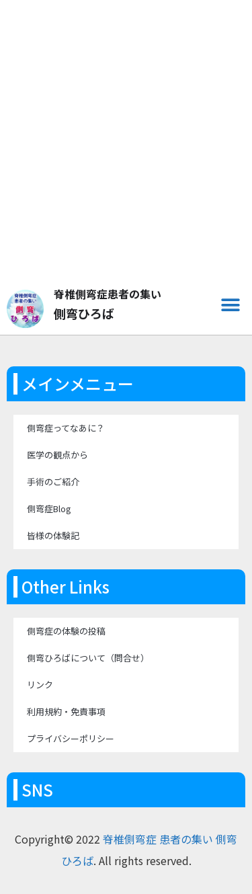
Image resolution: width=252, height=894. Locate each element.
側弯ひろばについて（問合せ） (88, 657)
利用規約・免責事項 (66, 711)
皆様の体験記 (53, 535)
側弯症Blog (49, 508)
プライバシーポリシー (70, 738)
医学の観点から (57, 454)
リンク (40, 684)
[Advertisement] (126, 150)
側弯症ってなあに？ (66, 427)
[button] (230, 305)
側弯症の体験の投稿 (66, 630)
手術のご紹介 (53, 481)
